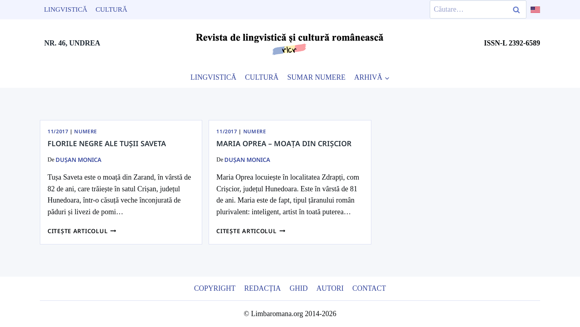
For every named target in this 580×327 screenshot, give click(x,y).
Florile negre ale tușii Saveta (107, 143)
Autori (330, 288)
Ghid (299, 288)
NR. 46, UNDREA (72, 43)
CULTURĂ (261, 77)
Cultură (111, 9)
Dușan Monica (79, 160)
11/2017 (58, 131)
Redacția (262, 288)
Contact (369, 288)
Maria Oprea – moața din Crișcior (284, 143)
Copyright (215, 288)
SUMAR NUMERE (316, 77)
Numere (85, 131)
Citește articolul (82, 231)
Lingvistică (65, 9)
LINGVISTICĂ (213, 77)
